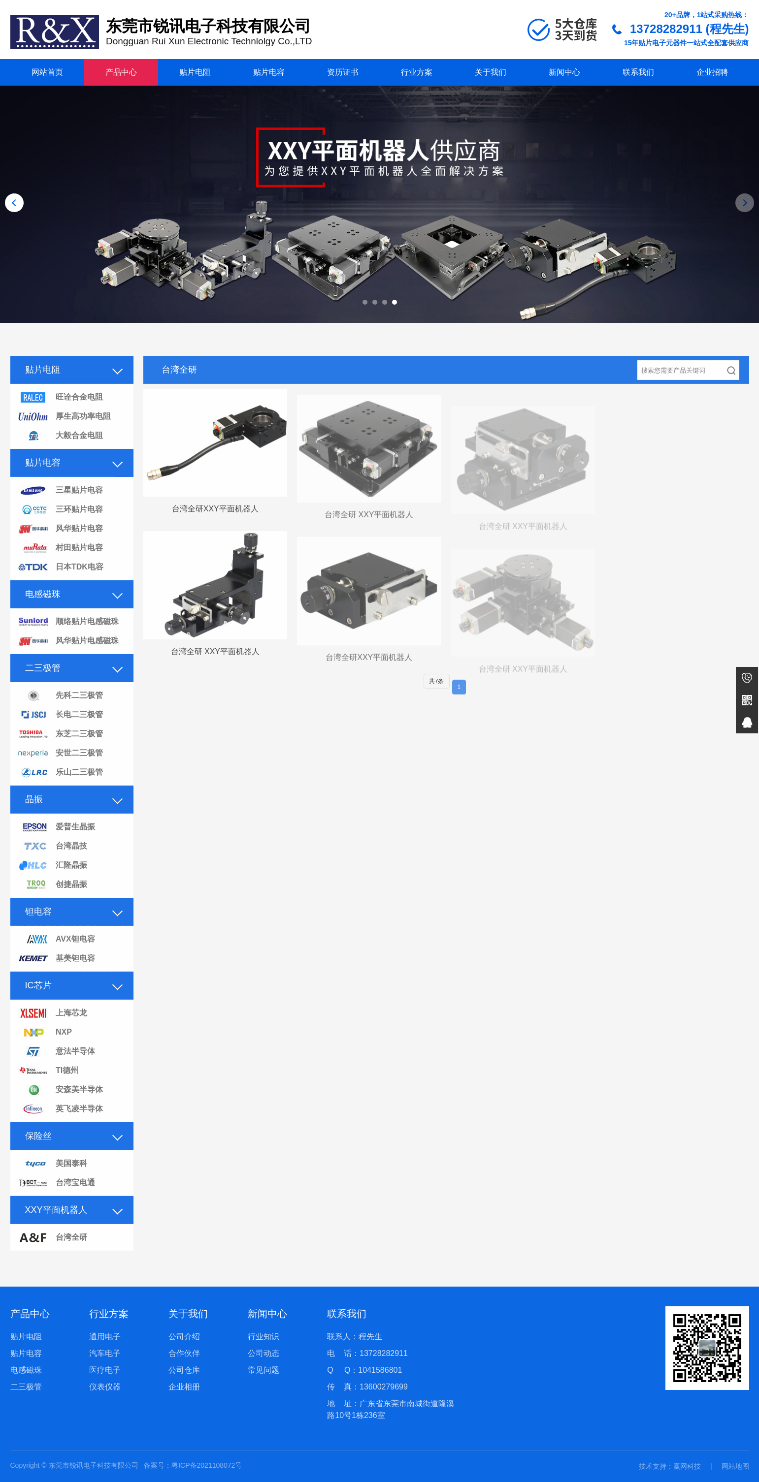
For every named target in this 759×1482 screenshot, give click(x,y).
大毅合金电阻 (60, 450)
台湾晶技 (52, 860)
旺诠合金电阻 (60, 412)
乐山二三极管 (60, 787)
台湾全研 (52, 1252)
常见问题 (263, 1370)
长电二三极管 (60, 729)
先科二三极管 (60, 710)
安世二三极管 (60, 767)
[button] (365, 302)
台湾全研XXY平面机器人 (215, 523)
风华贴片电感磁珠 (68, 655)
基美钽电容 (56, 973)
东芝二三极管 (60, 748)
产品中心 (121, 72)
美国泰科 (52, 1178)
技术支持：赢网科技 (670, 1466)
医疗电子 (105, 1370)
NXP (45, 1046)
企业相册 (184, 1387)
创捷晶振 (52, 899)
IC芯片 (38, 999)
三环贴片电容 (60, 524)
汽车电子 (105, 1353)
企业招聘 (712, 72)
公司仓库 (184, 1370)
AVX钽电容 (56, 953)
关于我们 (490, 72)
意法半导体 (56, 1066)
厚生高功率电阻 (64, 431)
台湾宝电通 (56, 1197)
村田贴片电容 (60, 562)
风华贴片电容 (60, 543)
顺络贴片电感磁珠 (68, 636)
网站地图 (735, 1466)
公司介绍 (184, 1336)
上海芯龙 (52, 1027)
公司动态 (263, 1353)
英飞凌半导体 (60, 1123)
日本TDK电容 (60, 581)
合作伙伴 (184, 1353)
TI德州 (48, 1085)
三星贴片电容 (60, 505)
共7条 (436, 695)
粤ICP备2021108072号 (206, 1465)
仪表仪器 (105, 1387)
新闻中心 (564, 72)
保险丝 (38, 1150)
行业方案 (416, 72)
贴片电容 (269, 72)
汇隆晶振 (52, 880)
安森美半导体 (60, 1104)
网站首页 (47, 72)
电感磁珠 (43, 608)
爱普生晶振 (56, 841)
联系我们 (638, 72)
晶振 (34, 813)
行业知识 (263, 1336)
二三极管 (43, 682)
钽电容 (38, 925)
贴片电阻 (195, 72)
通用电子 (105, 1336)
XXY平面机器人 (56, 1224)
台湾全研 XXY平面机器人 (369, 534)
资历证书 (343, 72)
